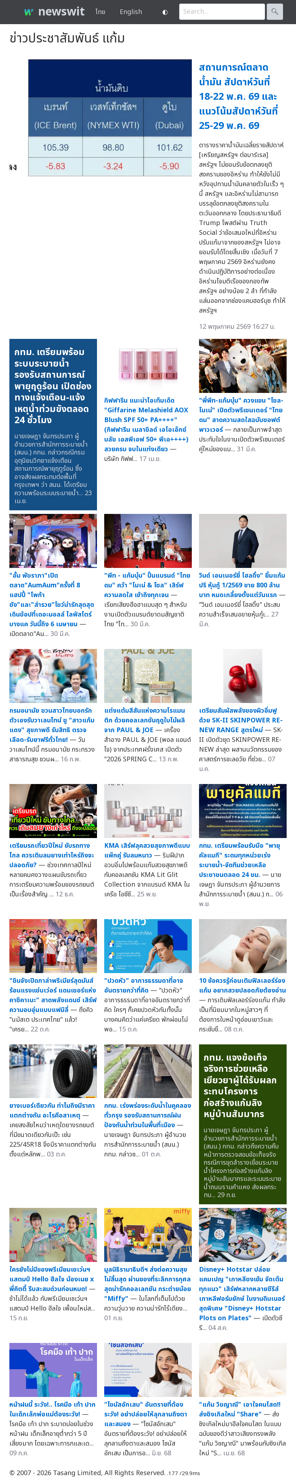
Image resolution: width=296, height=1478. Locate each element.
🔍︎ (275, 12)
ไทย (100, 12)
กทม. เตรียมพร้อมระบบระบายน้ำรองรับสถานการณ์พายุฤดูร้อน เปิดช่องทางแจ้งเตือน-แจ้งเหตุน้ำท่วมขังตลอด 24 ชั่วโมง (53, 386)
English (131, 12)
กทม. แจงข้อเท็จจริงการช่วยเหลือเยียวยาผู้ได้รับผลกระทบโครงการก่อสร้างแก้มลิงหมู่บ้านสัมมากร (240, 1086)
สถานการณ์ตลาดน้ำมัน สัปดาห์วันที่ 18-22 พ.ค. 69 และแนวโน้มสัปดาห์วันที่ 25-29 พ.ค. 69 (238, 96)
